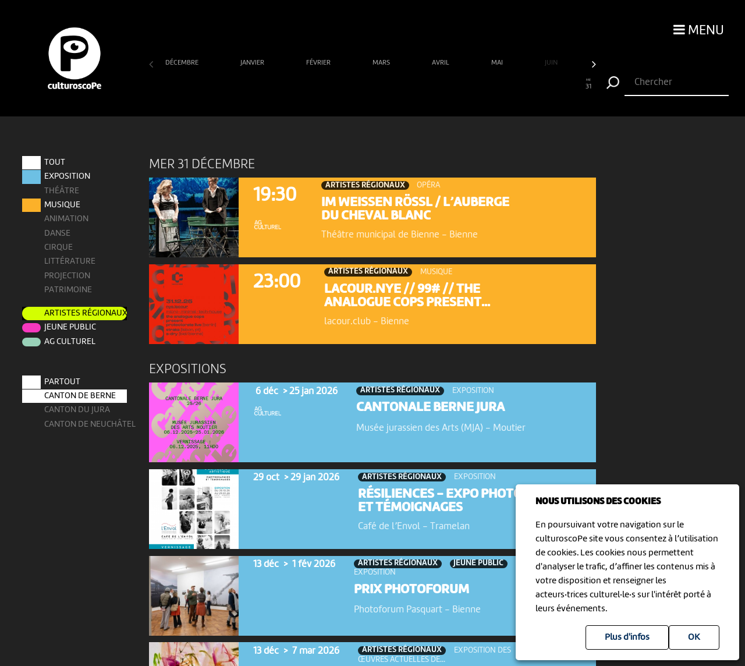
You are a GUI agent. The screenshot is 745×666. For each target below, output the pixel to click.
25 (502, 84)
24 (487, 84)
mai (498, 62)
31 (588, 84)
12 (314, 84)
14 (343, 84)
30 (574, 84)
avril (441, 62)
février (319, 62)
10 (286, 84)
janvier (253, 62)
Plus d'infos (627, 637)
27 (531, 84)
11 (300, 84)
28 (545, 84)
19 (416, 84)
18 (401, 84)
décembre (182, 62)
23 (473, 84)
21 (444, 84)
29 (559, 84)
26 (516, 84)
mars (382, 62)
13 (329, 84)
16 (372, 84)
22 (459, 84)
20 (430, 84)
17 (386, 84)
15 (358, 84)
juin (552, 62)
